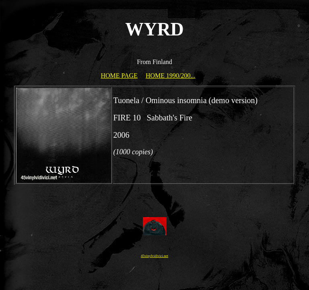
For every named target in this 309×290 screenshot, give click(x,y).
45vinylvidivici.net (154, 256)
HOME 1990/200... (171, 75)
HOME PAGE (119, 75)
